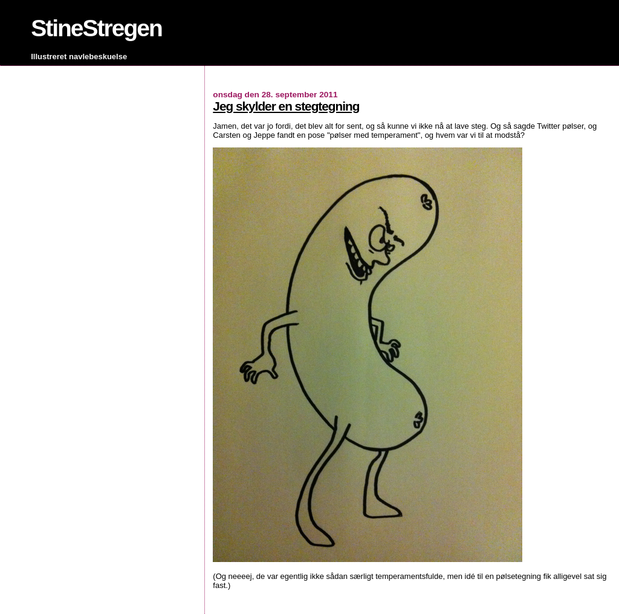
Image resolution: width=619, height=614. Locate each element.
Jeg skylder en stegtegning (286, 106)
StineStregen (96, 28)
